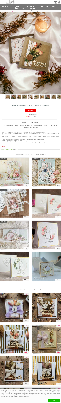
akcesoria (24, 122)
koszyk (55, 3)
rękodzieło (29, 125)
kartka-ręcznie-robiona (20, 125)
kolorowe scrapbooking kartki (30, 127)
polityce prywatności (24, 396)
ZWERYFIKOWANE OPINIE (10, 149)
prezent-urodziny (38, 125)
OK (54, 400)
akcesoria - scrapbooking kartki (38, 154)
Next (58, 50)
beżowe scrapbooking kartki (50, 125)
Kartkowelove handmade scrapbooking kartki (30, 289)
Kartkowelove (33, 115)
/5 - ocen (30, 117)
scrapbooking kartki (33, 122)
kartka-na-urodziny (8, 125)
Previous (2, 50)
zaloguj (59, 3)
